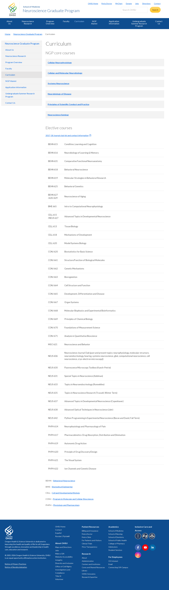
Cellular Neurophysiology (60, 62)
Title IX (58, 576)
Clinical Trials (87, 543)
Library (84, 570)
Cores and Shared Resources (93, 567)
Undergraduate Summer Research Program (139, 23)
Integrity (58, 560)
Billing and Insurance (90, 531)
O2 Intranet (113, 561)
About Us (9, 22)
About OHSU (61, 543)
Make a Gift (59, 554)
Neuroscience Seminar (58, 115)
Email (110, 564)
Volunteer (59, 579)
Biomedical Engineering (62, 487)
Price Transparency (89, 547)
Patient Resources (90, 527)
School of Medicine (31, 6)
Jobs (137, 3)
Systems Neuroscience (58, 83)
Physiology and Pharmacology (66, 505)
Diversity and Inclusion (64, 563)
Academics (113, 527)
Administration (88, 561)
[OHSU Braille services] (138, 539)
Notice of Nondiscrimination (16, 567)
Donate (129, 3)
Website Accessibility (64, 557)
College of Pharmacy (116, 543)
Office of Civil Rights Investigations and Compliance (63, 569)
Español (58, 533)
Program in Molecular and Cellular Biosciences (73, 499)
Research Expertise (89, 577)
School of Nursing (115, 534)
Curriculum (79, 21)
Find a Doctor (106, 3)
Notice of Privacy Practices (15, 564)
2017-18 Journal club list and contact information (67, 135)
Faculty (66, 21)
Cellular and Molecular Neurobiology (65, 73)
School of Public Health (117, 540)
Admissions (113, 547)
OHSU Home (93, 3)
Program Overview (50, 22)
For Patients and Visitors (92, 540)
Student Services (115, 550)
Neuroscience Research (28, 22)
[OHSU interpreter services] (152, 539)
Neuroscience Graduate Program (51, 10)
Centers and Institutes (91, 564)
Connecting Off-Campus (118, 567)
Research (86, 554)
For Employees (115, 557)
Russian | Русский (62, 536)
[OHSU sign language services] (145, 539)
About (84, 558)
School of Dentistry (116, 537)
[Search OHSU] (134, 10)
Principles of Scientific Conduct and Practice (68, 104)
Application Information (114, 22)
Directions (146, 3)
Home (7, 34)
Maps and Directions (63, 547)
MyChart (118, 3)
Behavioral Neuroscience (64, 480)
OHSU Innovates (88, 574)
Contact (157, 3)
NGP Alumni (94, 22)
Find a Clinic (86, 537)
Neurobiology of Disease (59, 94)
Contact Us (158, 22)
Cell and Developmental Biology (66, 493)
